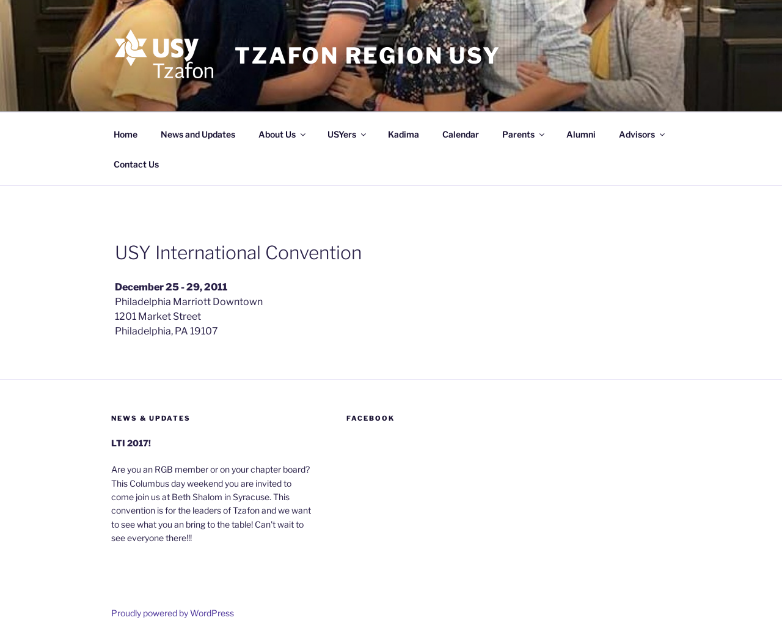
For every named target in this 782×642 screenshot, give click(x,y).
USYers (347, 134)
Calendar (460, 134)
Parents (524, 134)
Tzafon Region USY (368, 55)
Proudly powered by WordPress (172, 613)
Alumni (581, 134)
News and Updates (198, 134)
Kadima (403, 134)
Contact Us (136, 164)
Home (125, 134)
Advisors (643, 134)
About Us (282, 134)
